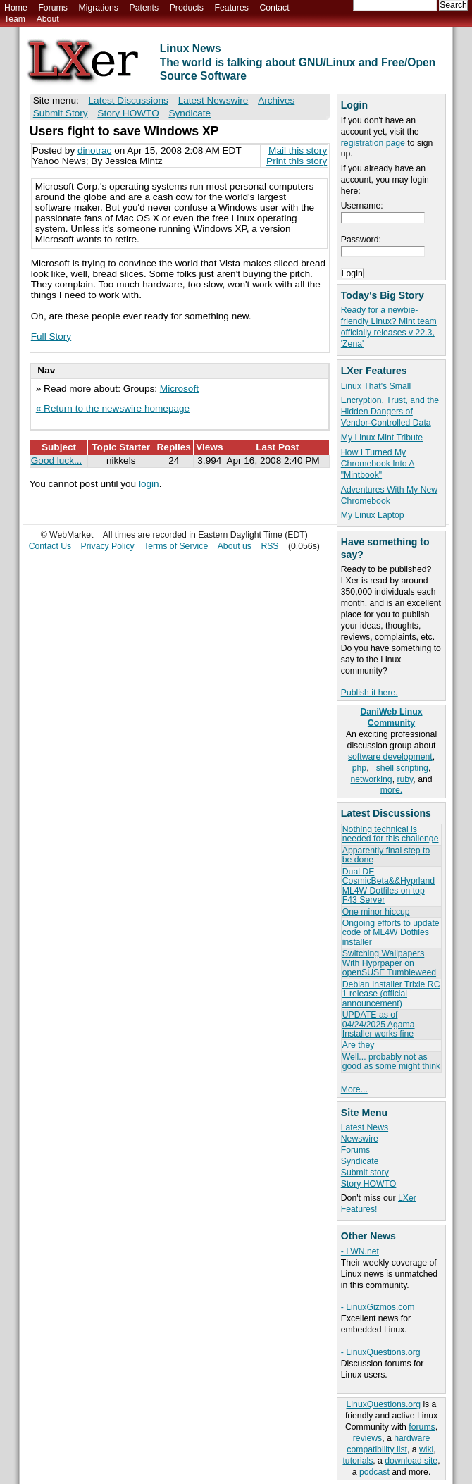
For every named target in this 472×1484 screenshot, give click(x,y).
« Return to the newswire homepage (113, 408)
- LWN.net (360, 1251)
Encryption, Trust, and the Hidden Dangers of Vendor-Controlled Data (390, 411)
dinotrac (94, 150)
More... (354, 1089)
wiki (426, 1449)
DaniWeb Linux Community (391, 717)
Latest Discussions (128, 100)
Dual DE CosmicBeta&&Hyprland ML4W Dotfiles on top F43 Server (388, 886)
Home (15, 8)
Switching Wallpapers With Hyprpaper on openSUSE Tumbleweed (389, 962)
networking (371, 779)
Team (14, 19)
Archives (276, 100)
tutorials (357, 1461)
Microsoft (179, 388)
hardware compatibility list (388, 1443)
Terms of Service (176, 546)
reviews (367, 1438)
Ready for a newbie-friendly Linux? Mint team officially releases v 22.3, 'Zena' (389, 327)
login (149, 483)
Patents (144, 8)
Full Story (51, 336)
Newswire (359, 1139)
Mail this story (297, 150)
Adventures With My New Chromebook (389, 495)
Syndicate (360, 1161)
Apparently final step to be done (386, 855)
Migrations (98, 8)
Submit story (365, 1172)
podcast (374, 1472)
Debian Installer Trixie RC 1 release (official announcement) (391, 993)
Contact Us (50, 546)
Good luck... (56, 460)
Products (187, 8)
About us (234, 546)
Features (232, 8)
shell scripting (402, 768)
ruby (405, 779)
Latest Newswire (213, 100)
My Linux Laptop (372, 515)
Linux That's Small (376, 386)
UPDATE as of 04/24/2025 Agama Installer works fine (378, 1024)
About (48, 19)
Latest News (364, 1127)
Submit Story (60, 113)
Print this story (296, 161)
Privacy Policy (108, 546)
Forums (52, 8)
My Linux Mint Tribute (382, 438)
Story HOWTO (369, 1184)
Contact (274, 8)
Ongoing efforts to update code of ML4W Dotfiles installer (391, 932)
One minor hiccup (376, 912)
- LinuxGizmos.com (378, 1307)
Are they (358, 1045)
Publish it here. (369, 693)
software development (390, 757)
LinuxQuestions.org (384, 1404)
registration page (373, 143)
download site (411, 1461)
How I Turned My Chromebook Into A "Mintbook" (378, 463)
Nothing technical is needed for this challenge (390, 833)
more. (391, 790)
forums (422, 1427)
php (359, 768)
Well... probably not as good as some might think (391, 1061)
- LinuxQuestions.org (381, 1352)
